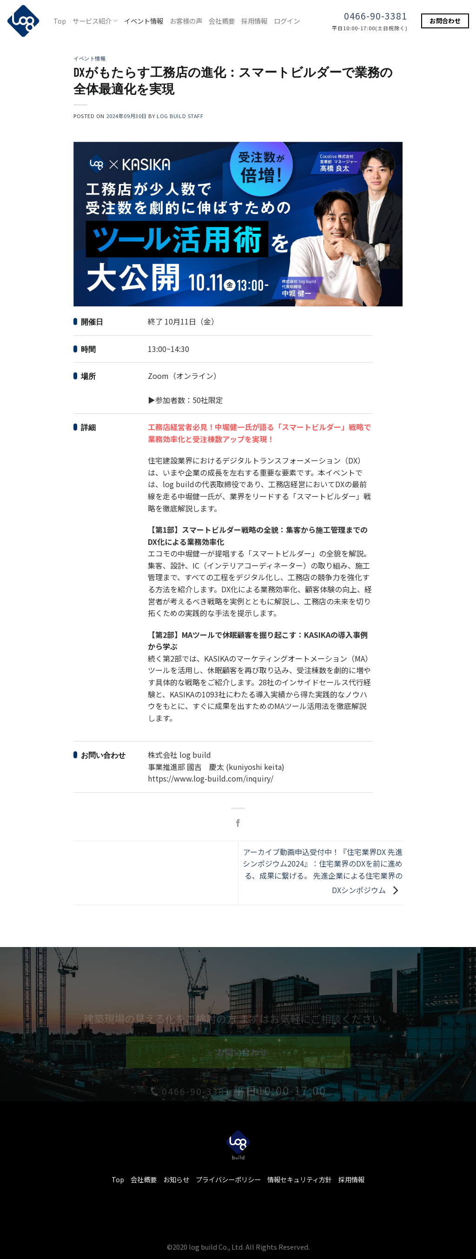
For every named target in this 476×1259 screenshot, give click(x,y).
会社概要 (222, 21)
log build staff (180, 115)
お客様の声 (186, 21)
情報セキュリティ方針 (299, 1179)
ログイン (287, 21)
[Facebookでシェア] (238, 823)
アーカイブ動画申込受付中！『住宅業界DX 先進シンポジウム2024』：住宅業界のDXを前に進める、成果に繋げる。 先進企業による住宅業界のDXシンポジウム (323, 870)
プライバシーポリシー (228, 1179)
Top (59, 21)
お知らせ (176, 1179)
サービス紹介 (95, 21)
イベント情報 (143, 21)
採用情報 (254, 21)
